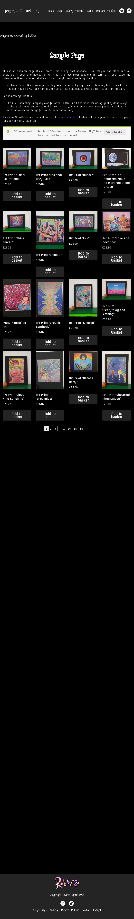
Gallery (69, 11)
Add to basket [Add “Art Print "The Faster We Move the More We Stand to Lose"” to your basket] (116, 203)
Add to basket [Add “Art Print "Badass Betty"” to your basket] (83, 398)
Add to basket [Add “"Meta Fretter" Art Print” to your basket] (16, 343)
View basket (115, 132)
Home (51, 11)
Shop (59, 11)
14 (69, 428)
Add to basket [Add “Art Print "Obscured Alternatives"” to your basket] (116, 415)
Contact (100, 11)
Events (79, 11)
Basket (111, 11)
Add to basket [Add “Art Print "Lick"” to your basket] (83, 254)
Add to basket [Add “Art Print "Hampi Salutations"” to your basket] (16, 195)
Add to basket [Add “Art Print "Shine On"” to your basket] (50, 271)
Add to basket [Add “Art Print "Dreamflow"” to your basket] (50, 415)
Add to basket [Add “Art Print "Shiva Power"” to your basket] (16, 258)
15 (75, 428)
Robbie (90, 11)
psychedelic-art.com (22, 11)
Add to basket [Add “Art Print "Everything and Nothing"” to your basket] (116, 330)
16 (81, 428)
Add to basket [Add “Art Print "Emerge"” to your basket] (83, 339)
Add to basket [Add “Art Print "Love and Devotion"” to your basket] (116, 258)
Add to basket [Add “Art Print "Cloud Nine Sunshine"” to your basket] (16, 415)
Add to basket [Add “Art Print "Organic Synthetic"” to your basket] (50, 343)
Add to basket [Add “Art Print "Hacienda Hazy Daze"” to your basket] (50, 195)
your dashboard (68, 117)
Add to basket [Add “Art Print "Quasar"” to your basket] (83, 191)
